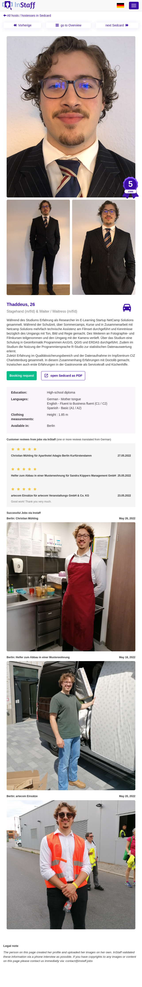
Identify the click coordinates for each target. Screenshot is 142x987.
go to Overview (68, 25)
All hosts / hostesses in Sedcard (27, 15)
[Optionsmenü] (134, 5)
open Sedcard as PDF (63, 375)
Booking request (22, 375)
